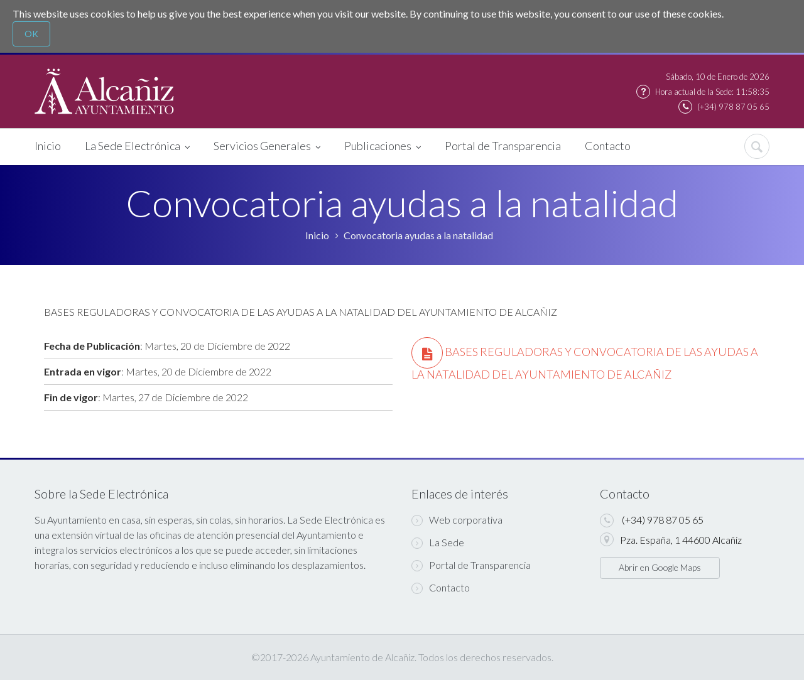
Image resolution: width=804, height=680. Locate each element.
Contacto (608, 146)
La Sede (437, 542)
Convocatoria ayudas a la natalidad (418, 235)
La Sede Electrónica (137, 147)
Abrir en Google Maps (660, 567)
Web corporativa (457, 520)
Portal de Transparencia (503, 146)
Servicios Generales (267, 147)
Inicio (48, 146)
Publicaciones (382, 147)
